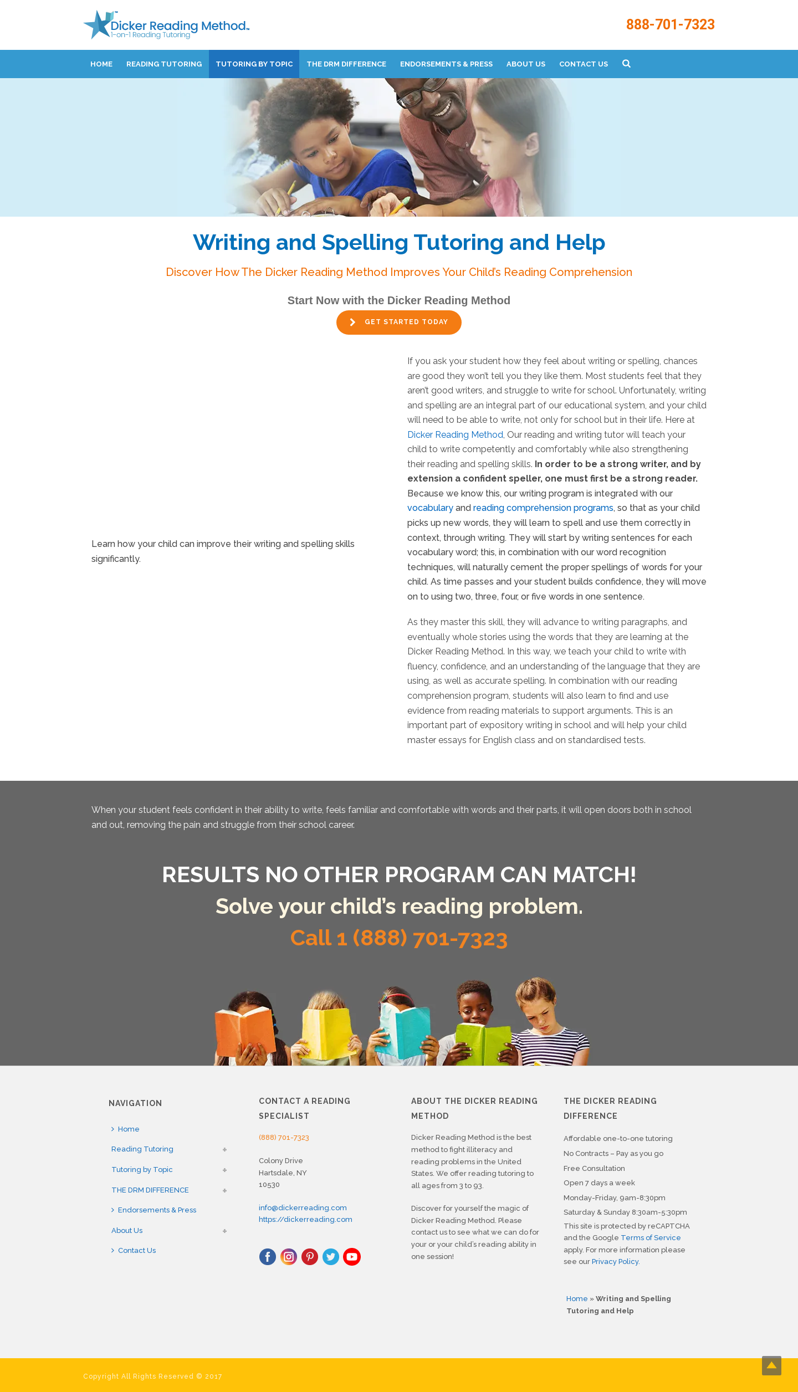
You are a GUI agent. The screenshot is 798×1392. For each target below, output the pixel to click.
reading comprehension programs (543, 508)
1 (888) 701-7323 (422, 937)
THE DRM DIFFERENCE (346, 64)
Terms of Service (651, 1238)
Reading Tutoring (164, 64)
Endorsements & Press (446, 64)
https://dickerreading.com (305, 1219)
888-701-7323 (670, 25)
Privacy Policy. (616, 1261)
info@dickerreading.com (303, 1208)
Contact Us (583, 64)
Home (101, 64)
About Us (526, 64)
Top (771, 1365)
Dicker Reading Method (455, 434)
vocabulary (430, 508)
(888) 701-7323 (284, 1137)
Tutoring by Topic (254, 64)
